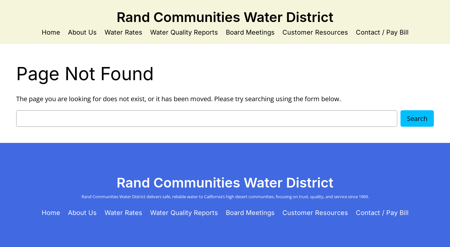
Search (417, 118)
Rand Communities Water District (224, 17)
